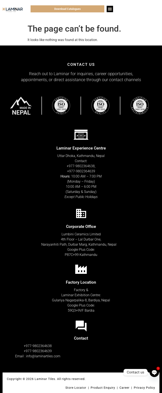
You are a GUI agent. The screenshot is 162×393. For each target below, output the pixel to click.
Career (124, 387)
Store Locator (75, 387)
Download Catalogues (67, 8)
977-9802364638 (82, 166)
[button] (110, 9)
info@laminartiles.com (43, 356)
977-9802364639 (82, 171)
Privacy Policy (144, 387)
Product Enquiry (103, 387)
